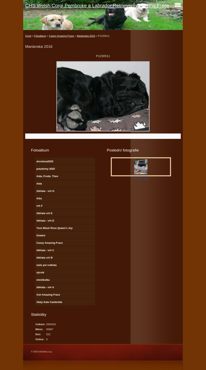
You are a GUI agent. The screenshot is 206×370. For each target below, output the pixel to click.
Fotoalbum (40, 35)
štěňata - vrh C (45, 250)
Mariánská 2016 (86, 35)
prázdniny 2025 (45, 168)
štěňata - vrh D (45, 220)
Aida (39, 183)
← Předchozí (33, 136)
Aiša (39, 198)
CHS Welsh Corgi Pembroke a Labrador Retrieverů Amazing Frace (97, 5)
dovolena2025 (44, 161)
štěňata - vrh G (45, 191)
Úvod (28, 35)
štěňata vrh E (44, 213)
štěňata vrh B (44, 257)
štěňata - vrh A (45, 287)
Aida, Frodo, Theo (47, 176)
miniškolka (43, 279)
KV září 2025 (140, 178)
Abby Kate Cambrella (49, 302)
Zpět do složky (106, 136)
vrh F (39, 205)
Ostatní (40, 235)
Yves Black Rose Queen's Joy (54, 228)
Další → (175, 136)
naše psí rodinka (46, 265)
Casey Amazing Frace (61, 35)
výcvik (40, 272)
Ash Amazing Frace (48, 294)
